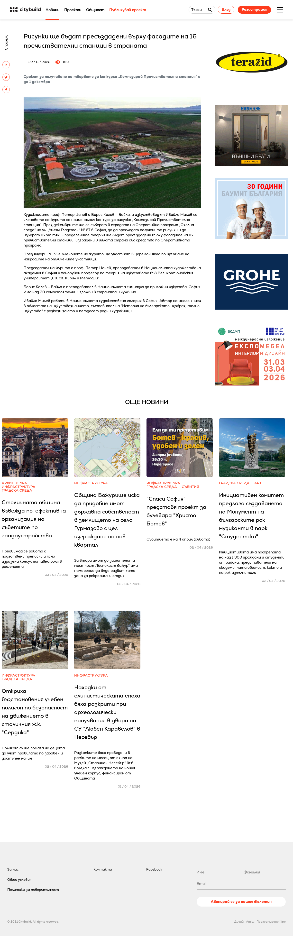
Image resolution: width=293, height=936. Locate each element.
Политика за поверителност (33, 889)
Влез (226, 9)
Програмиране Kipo (271, 922)
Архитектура (14, 483)
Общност (95, 10)
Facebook (154, 869)
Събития (190, 487)
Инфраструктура (18, 487)
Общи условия (19, 879)
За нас (12, 869)
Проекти (72, 10)
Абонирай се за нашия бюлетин (241, 901)
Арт (257, 483)
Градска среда (17, 490)
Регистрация (254, 9)
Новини (52, 10)
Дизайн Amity (244, 922)
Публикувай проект (127, 10)
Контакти (102, 869)
